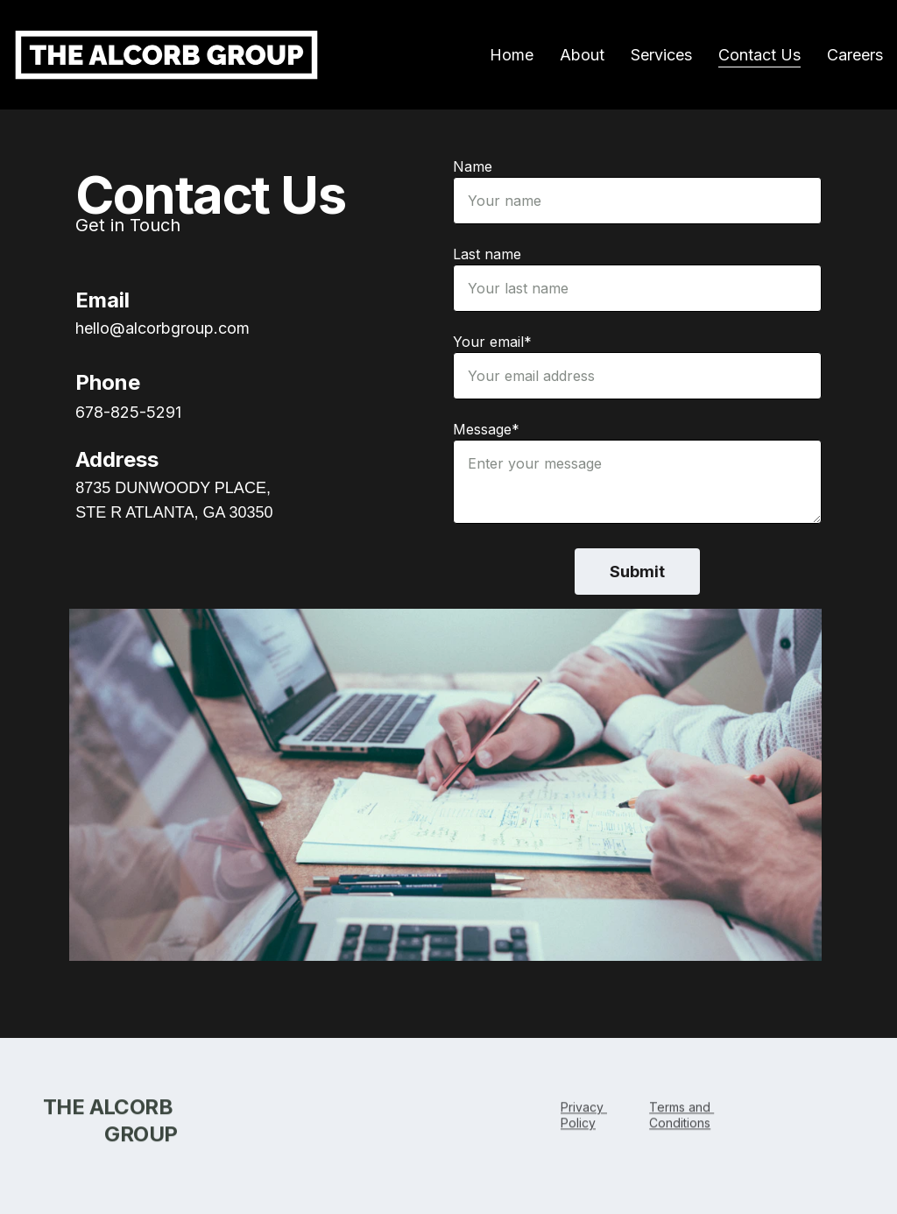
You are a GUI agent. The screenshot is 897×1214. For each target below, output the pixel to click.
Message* (486, 430)
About (582, 55)
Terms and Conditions (681, 1117)
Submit (637, 572)
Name (472, 167)
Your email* (492, 342)
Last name (487, 255)
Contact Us (759, 55)
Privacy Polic (584, 1117)
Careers (855, 55)
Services (661, 55)
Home (511, 55)
